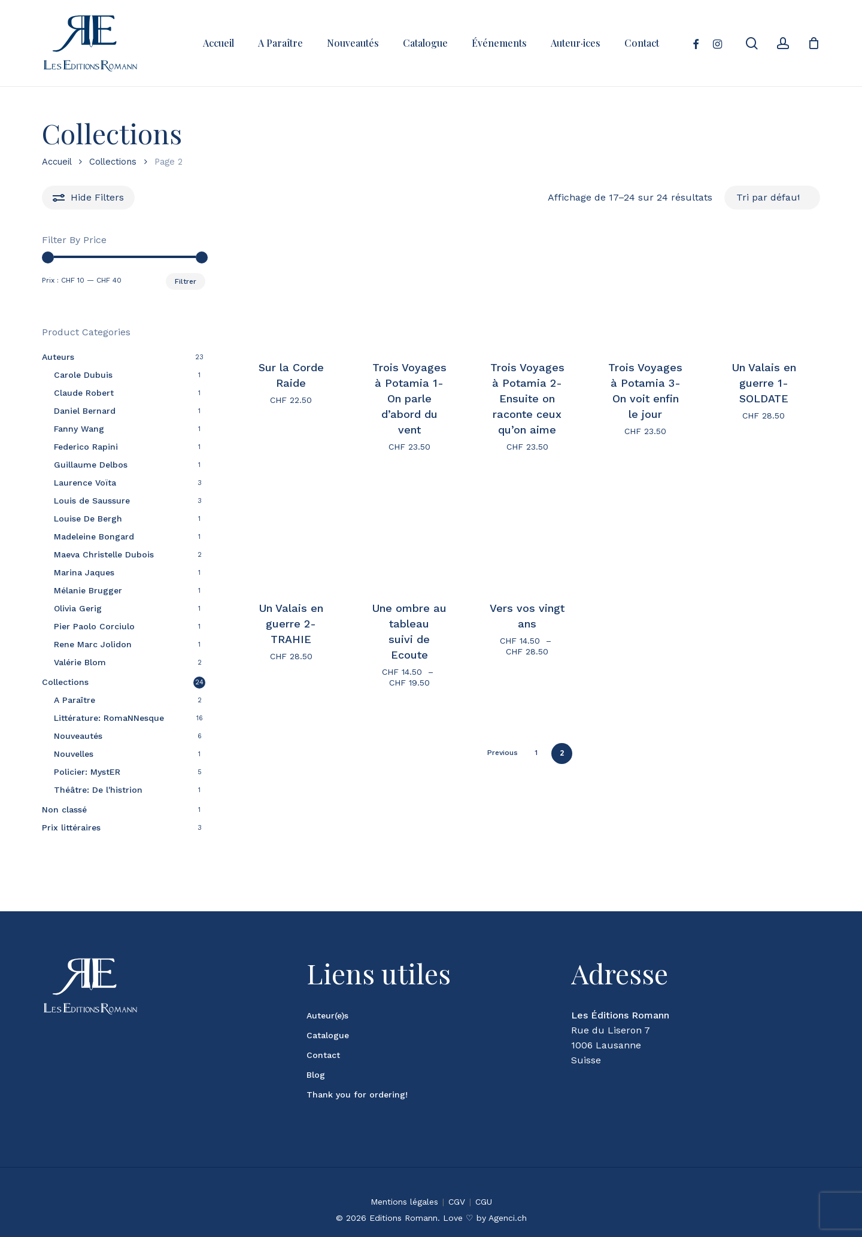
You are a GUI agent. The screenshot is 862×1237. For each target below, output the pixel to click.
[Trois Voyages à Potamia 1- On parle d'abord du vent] (408, 290)
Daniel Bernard (85, 411)
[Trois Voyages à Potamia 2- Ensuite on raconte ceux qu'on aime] (527, 290)
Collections (112, 161)
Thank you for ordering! (357, 1079)
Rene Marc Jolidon (93, 644)
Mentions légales (404, 1186)
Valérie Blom (80, 662)
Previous (502, 752)
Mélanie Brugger (88, 590)
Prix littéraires (71, 827)
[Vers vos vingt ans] (527, 530)
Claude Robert (84, 393)
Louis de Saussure (92, 500)
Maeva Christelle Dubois (104, 554)
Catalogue (327, 1020)
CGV (456, 1186)
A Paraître (74, 700)
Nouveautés (78, 736)
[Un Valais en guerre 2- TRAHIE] (290, 530)
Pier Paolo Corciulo (94, 626)
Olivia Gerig (78, 608)
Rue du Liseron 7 (610, 1015)
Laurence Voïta (85, 482)
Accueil (56, 161)
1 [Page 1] (536, 752)
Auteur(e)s (327, 1000)
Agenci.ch (507, 1203)
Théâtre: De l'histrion (98, 790)
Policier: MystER (87, 772)
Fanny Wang (79, 428)
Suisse (586, 1045)
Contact (323, 1040)
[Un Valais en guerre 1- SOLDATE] (763, 290)
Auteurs (58, 357)
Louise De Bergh (88, 518)
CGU (483, 1186)
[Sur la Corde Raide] (290, 290)
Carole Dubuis (83, 375)
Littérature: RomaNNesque (109, 718)
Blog (315, 1060)
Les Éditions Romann (620, 1000)
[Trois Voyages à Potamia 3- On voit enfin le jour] (645, 290)
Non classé (64, 809)
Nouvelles (73, 754)
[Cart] (813, 43)
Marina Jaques (84, 572)
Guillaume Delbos (91, 464)
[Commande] (772, 197)
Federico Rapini (86, 446)
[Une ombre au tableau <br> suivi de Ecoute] (408, 530)
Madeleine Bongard (94, 536)
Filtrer (185, 281)
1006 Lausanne (606, 1030)
